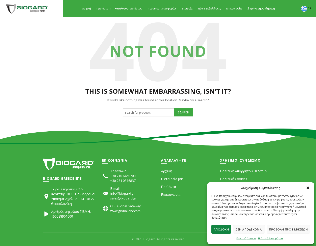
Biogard (149, 239)
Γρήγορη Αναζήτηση (261, 8)
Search (183, 112)
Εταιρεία (187, 8)
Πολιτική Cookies (246, 238)
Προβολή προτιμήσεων (288, 229)
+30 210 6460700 (123, 176)
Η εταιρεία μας (172, 179)
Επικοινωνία (234, 8)
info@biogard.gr (122, 193)
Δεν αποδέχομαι (249, 229)
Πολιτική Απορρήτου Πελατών (243, 171)
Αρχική (86, 8)
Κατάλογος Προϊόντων (128, 8)
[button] (308, 188)
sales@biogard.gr (123, 198)
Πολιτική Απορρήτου (270, 238)
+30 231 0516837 (123, 181)
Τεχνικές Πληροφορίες (162, 8)
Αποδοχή (221, 229)
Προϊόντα (102, 8)
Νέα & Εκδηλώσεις (209, 8)
